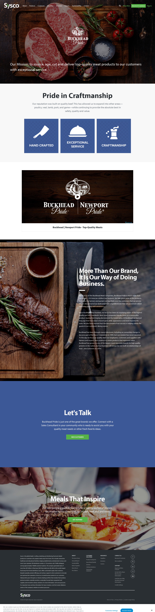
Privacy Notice (118, 599)
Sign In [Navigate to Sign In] (149, 6)
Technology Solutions (89, 570)
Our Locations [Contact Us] (118, 561)
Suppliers (102, 558)
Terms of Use (110, 599)
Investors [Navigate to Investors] (59, 6)
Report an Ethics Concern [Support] (119, 568)
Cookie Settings (119, 585)
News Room (75, 568)
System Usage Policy (129, 599)
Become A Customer (120, 558)
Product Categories (91, 559)
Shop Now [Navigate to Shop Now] (126, 6)
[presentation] (132, 557)
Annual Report (75, 561)
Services (88, 564)
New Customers (77, 437)
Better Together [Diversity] (76, 565)
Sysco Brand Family (91, 562)
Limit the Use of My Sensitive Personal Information (120, 580)
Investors (102, 561)
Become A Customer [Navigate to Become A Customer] (138, 6)
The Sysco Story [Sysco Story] (76, 558)
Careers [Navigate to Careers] (67, 6)
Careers (102, 564)
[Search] (120, 6)
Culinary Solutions (91, 567)
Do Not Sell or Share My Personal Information (120, 573)
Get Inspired (77, 520)
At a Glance (75, 570)
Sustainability (75, 563)
